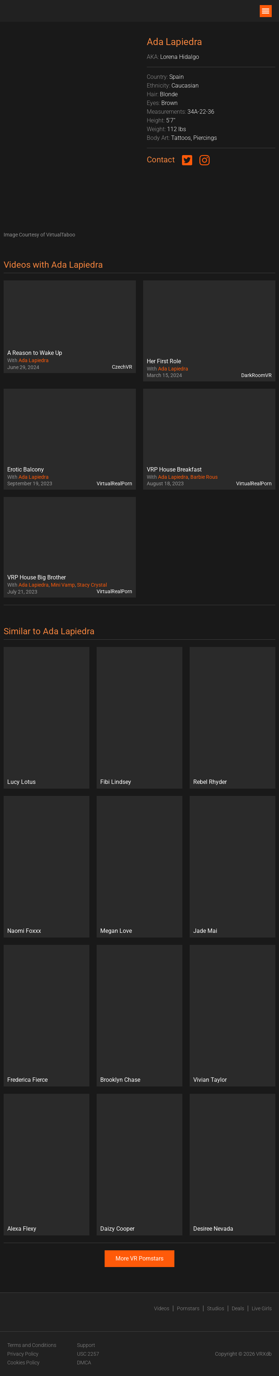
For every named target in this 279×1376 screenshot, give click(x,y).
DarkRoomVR (256, 375)
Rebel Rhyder (210, 781)
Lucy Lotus (21, 781)
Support (86, 1345)
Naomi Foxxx (24, 930)
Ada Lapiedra (34, 360)
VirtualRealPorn (114, 483)
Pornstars (188, 1308)
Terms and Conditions (31, 1345)
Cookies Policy (23, 1362)
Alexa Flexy (21, 1228)
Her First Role (164, 361)
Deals (238, 1308)
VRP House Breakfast (174, 469)
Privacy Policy (23, 1354)
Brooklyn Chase (120, 1079)
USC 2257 (88, 1354)
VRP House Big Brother (36, 577)
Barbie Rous (204, 477)
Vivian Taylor (210, 1079)
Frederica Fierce (27, 1079)
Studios (215, 1308)
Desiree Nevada (213, 1228)
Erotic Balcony (25, 469)
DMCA (84, 1362)
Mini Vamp (63, 585)
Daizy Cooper (117, 1228)
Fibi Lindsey (115, 781)
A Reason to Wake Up (34, 352)
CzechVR (122, 367)
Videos (161, 1308)
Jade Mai (205, 930)
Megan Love (116, 930)
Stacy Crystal (92, 585)
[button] (266, 11)
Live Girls (262, 1308)
